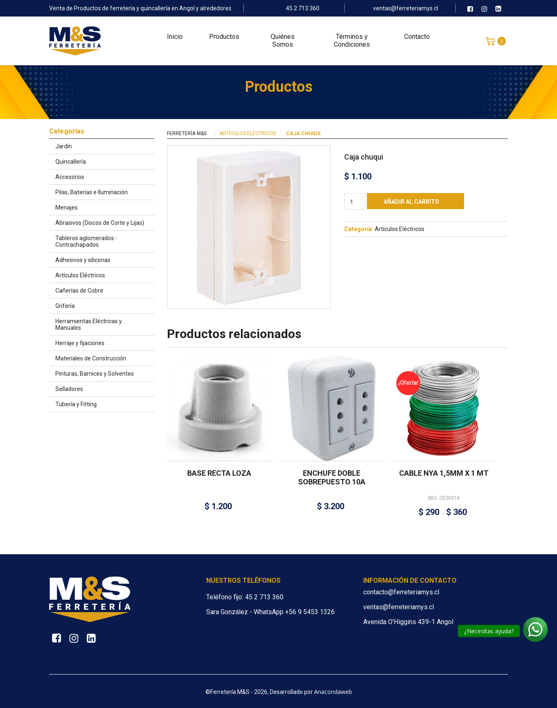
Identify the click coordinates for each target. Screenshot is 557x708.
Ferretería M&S (187, 133)
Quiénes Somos (283, 41)
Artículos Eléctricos (247, 133)
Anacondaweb (333, 692)
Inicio (175, 37)
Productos (224, 37)
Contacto (417, 37)
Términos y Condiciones (352, 41)
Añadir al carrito (411, 201)
